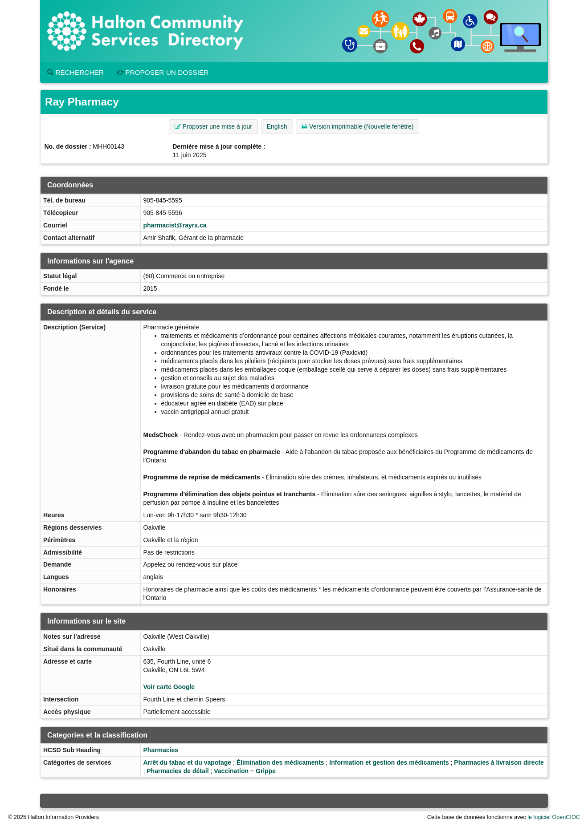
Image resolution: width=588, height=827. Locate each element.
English (277, 126)
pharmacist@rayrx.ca (175, 225)
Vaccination (231, 770)
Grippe (266, 770)
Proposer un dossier (163, 72)
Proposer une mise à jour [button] (213, 126)
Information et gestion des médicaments (389, 762)
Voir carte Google (169, 686)
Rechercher (75, 72)
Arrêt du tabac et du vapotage (187, 762)
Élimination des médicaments (280, 762)
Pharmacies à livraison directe (499, 762)
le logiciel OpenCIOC (553, 817)
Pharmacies (161, 750)
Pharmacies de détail (177, 770)
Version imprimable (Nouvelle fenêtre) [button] (357, 126)
